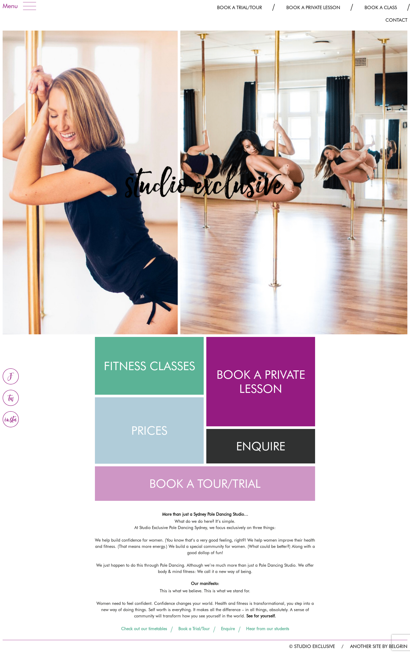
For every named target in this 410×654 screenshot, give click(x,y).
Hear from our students (267, 628)
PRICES (149, 430)
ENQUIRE (260, 446)
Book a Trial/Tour (239, 7)
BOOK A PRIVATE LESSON (261, 382)
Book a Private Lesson (313, 7)
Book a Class (381, 7)
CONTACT (396, 20)
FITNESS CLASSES (149, 366)
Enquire (228, 628)
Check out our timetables (144, 628)
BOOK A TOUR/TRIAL (205, 484)
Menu (10, 6)
